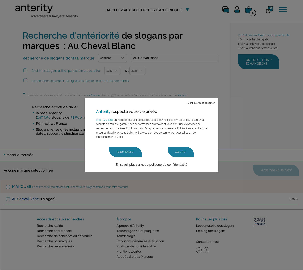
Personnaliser (125, 152)
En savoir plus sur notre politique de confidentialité (151, 164)
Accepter (180, 152)
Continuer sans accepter (201, 103)
